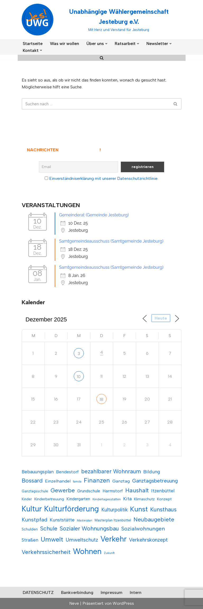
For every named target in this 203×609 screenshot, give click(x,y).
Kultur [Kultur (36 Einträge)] (32, 508)
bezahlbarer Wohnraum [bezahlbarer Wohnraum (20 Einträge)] (111, 471)
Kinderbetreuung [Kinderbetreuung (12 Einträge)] (49, 499)
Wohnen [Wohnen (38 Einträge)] (87, 551)
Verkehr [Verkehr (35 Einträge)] (113, 538)
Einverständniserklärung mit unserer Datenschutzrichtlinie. (103, 178)
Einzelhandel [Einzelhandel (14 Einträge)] (58, 481)
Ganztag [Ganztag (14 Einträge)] (121, 481)
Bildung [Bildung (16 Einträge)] (151, 471)
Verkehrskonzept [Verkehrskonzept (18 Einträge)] (148, 540)
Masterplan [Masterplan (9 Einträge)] (84, 520)
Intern (135, 592)
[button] (106, 44)
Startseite (33, 43)
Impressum (111, 592)
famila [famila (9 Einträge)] (77, 481)
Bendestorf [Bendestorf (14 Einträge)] (67, 471)
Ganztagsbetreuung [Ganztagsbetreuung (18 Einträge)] (155, 481)
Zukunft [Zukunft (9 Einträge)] (109, 553)
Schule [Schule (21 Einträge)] (48, 528)
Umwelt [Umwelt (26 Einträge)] (52, 539)
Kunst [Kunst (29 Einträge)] (139, 509)
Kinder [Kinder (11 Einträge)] (27, 499)
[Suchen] (102, 58)
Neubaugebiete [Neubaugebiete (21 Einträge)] (153, 519)
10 (79, 376)
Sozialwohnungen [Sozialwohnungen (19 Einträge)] (143, 528)
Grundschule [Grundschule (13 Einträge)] (88, 490)
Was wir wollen (64, 43)
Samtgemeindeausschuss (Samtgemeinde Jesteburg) (111, 241)
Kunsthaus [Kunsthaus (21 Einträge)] (163, 509)
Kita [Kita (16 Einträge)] (127, 498)
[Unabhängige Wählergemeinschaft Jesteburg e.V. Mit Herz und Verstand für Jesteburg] (102, 19)
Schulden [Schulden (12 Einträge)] (30, 529)
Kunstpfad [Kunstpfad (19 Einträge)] (34, 519)
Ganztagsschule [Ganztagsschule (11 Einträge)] (35, 491)
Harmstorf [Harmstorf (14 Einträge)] (113, 490)
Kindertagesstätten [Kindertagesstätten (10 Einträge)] (107, 499)
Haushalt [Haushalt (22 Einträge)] (137, 490)
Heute (161, 318)
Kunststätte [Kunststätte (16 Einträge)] (62, 519)
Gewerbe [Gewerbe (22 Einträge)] (62, 490)
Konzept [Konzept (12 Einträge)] (164, 499)
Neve (74, 603)
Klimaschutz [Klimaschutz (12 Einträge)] (144, 499)
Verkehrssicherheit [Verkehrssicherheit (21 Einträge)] (46, 552)
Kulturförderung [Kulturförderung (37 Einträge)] (71, 508)
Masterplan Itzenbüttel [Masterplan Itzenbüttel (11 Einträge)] (113, 520)
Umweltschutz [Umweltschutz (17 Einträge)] (82, 540)
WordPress (123, 603)
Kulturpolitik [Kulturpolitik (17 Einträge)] (114, 510)
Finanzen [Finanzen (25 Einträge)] (97, 480)
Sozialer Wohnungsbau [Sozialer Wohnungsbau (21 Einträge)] (89, 528)
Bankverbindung (77, 592)
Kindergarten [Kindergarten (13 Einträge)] (78, 498)
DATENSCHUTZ (38, 592)
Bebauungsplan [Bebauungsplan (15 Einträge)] (38, 471)
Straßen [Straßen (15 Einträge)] (30, 540)
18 (101, 399)
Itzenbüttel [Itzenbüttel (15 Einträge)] (162, 490)
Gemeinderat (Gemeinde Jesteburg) (94, 214)
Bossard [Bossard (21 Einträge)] (32, 480)
